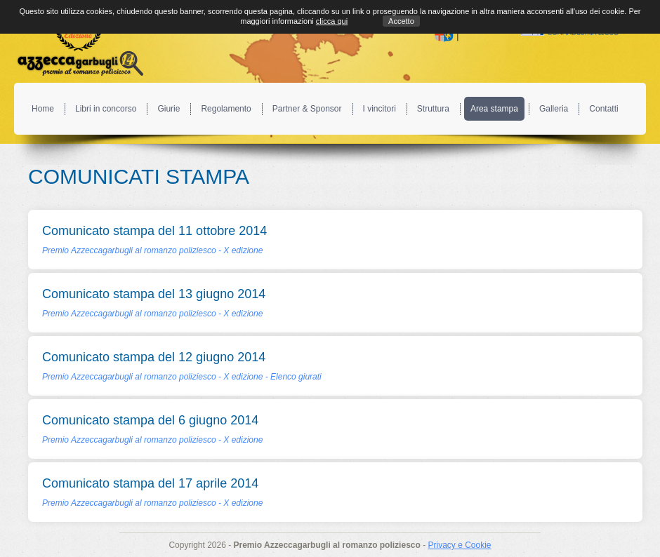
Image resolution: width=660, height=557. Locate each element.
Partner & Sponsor (307, 109)
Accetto (401, 21)
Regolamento (226, 109)
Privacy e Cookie (459, 545)
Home (43, 109)
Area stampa (494, 109)
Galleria (553, 109)
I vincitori (379, 109)
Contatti (603, 109)
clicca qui (332, 21)
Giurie (168, 109)
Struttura (433, 109)
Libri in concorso (105, 109)
